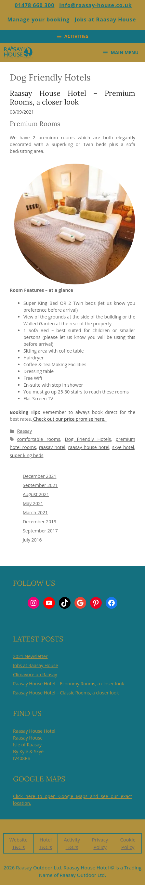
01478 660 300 (34, 5)
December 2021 (39, 476)
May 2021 (33, 503)
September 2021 (40, 485)
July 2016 (32, 540)
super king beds (26, 455)
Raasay (24, 431)
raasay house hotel (89, 447)
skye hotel (123, 447)
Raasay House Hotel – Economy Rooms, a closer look (68, 683)
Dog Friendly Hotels (88, 439)
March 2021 (35, 512)
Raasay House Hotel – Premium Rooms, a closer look (72, 97)
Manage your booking (38, 19)
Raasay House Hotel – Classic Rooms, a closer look (66, 693)
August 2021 (36, 494)
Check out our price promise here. (69, 419)
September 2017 (40, 531)
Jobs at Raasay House (105, 19)
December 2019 (39, 521)
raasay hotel (52, 447)
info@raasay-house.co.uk (95, 5)
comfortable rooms (38, 439)
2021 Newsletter (30, 656)
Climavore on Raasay (35, 674)
